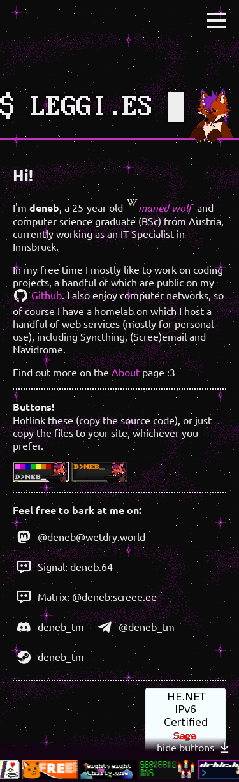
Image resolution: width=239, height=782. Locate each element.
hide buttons (195, 748)
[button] (216, 20)
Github (37, 294)
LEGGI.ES (92, 107)
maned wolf (159, 207)
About (126, 371)
